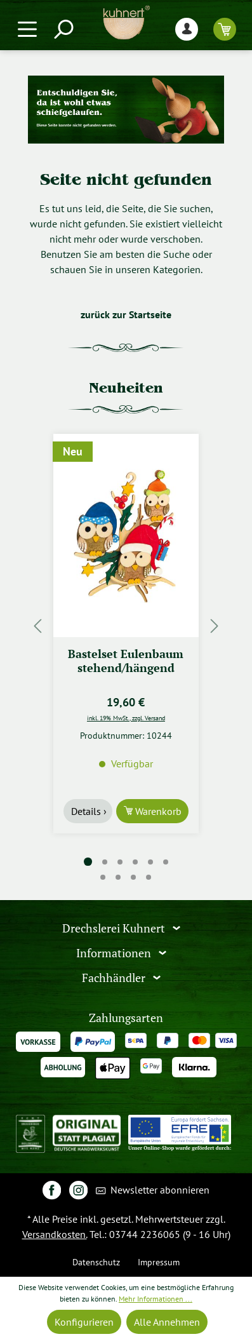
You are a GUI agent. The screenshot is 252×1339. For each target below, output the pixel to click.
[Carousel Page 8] (118, 877)
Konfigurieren (84, 1321)
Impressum (159, 1262)
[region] (126, 626)
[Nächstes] (214, 626)
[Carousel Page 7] (103, 877)
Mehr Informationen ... (155, 1298)
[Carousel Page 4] (135, 862)
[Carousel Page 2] (104, 862)
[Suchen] (63, 29)
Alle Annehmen (167, 1321)
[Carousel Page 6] (165, 862)
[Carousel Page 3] (120, 862)
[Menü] (27, 29)
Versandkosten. (54, 1234)
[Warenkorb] (225, 29)
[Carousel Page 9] (133, 877)
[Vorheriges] (37, 626)
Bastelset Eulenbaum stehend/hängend (125, 661)
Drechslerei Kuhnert (115, 928)
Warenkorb (157, 811)
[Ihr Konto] (187, 29)
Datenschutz (96, 1262)
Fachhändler (115, 978)
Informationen (115, 953)
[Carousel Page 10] (149, 877)
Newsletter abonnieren (152, 1190)
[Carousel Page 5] (150, 862)
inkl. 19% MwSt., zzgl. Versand (126, 717)
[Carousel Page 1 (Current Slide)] (87, 862)
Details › (89, 811)
